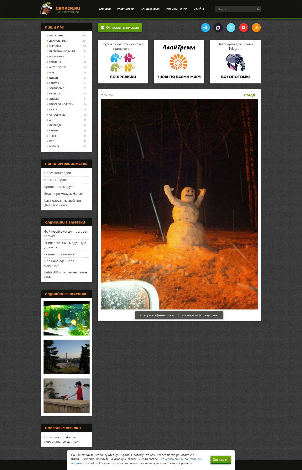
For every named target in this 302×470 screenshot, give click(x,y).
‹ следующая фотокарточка (157, 315)
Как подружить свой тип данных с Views (62, 202)
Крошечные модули (59, 187)
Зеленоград (56, 88)
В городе (249, 95)
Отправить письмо (120, 27)
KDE (51, 141)
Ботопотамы (235, 77)
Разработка (56, 56)
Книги (53, 109)
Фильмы (55, 93)
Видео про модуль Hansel (63, 194)
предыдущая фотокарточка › (200, 315)
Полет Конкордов (57, 173)
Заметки (105, 8)
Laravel (54, 83)
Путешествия (150, 8)
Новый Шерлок (55, 180)
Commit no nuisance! (59, 254)
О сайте (199, 8)
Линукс (54, 99)
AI (50, 120)
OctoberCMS (57, 114)
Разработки (125, 8)
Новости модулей (61, 104)
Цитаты (54, 77)
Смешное (55, 62)
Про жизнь (56, 35)
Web (51, 72)
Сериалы (55, 46)
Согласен (221, 459)
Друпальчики (58, 40)
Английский (57, 67)
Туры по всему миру (179, 77)
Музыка (54, 146)
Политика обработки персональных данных (61, 439)
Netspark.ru (123, 77)
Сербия (54, 130)
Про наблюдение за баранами (59, 263)
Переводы (55, 125)
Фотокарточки (176, 8)
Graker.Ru (68, 8)
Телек (53, 136)
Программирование (62, 51)
